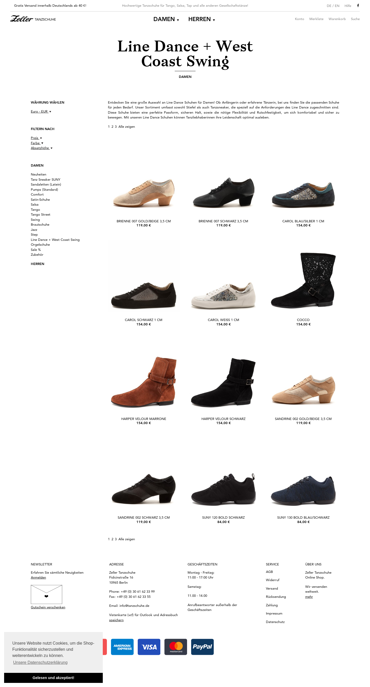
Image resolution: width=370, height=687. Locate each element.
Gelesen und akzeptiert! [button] (53, 678)
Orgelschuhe (40, 244)
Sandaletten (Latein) (46, 184)
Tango (35, 209)
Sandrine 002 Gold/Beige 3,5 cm (303, 419)
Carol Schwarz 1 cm (143, 320)
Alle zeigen (126, 126)
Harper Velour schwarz (223, 419)
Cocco (303, 320)
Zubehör (37, 254)
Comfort (37, 194)
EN (337, 6)
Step (34, 234)
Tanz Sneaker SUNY (45, 179)
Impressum (274, 613)
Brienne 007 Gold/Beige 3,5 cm (144, 221)
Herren (199, 19)
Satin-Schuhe (40, 199)
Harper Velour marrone (143, 419)
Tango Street (40, 214)
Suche (355, 19)
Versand (272, 588)
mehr (309, 596)
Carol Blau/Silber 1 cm (303, 221)
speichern (116, 620)
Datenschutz (275, 622)
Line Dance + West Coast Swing (55, 239)
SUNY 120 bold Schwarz (223, 517)
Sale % (36, 250)
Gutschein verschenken (48, 607)
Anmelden (38, 577)
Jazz (34, 229)
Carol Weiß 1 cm (223, 320)
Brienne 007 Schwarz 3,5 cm (223, 221)
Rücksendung (276, 596)
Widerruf (272, 580)
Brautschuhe (40, 224)
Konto (299, 19)
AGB (269, 572)
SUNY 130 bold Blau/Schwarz (303, 517)
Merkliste (316, 19)
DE (329, 6)
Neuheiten (38, 174)
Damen (164, 19)
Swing (35, 219)
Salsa (35, 204)
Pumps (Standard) (44, 189)
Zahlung (272, 605)
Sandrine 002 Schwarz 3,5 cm (144, 517)
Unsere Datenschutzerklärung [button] (40, 662)
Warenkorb (337, 19)
